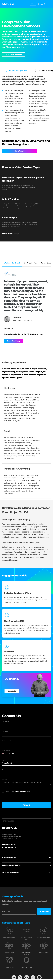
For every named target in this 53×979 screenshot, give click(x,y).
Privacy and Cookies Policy (22, 791)
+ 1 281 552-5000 (9, 848)
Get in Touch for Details (13, 54)
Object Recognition (15, 70)
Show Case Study (13, 341)
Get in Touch (9, 151)
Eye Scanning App (30, 263)
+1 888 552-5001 (9, 845)
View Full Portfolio (10, 255)
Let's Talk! (12, 691)
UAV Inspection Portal (12, 263)
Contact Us (41, 4)
